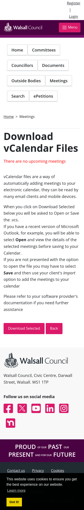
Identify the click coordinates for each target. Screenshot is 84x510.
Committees (44, 50)
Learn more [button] (16, 490)
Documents (53, 65)
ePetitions (43, 96)
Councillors (22, 65)
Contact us (16, 470)
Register (73, 3)
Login (73, 16)
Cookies (57, 470)
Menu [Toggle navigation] (70, 27)
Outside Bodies (26, 80)
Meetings (59, 80)
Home (17, 50)
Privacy (38, 470)
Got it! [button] (14, 502)
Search (18, 96)
